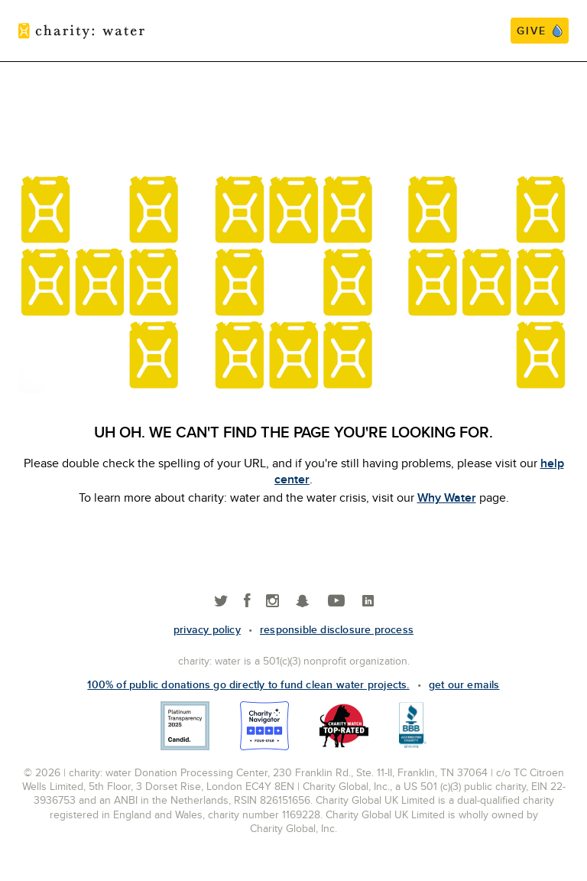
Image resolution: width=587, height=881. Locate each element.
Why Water (446, 497)
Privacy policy (207, 629)
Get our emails (464, 684)
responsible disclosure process (336, 629)
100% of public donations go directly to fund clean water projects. (248, 684)
